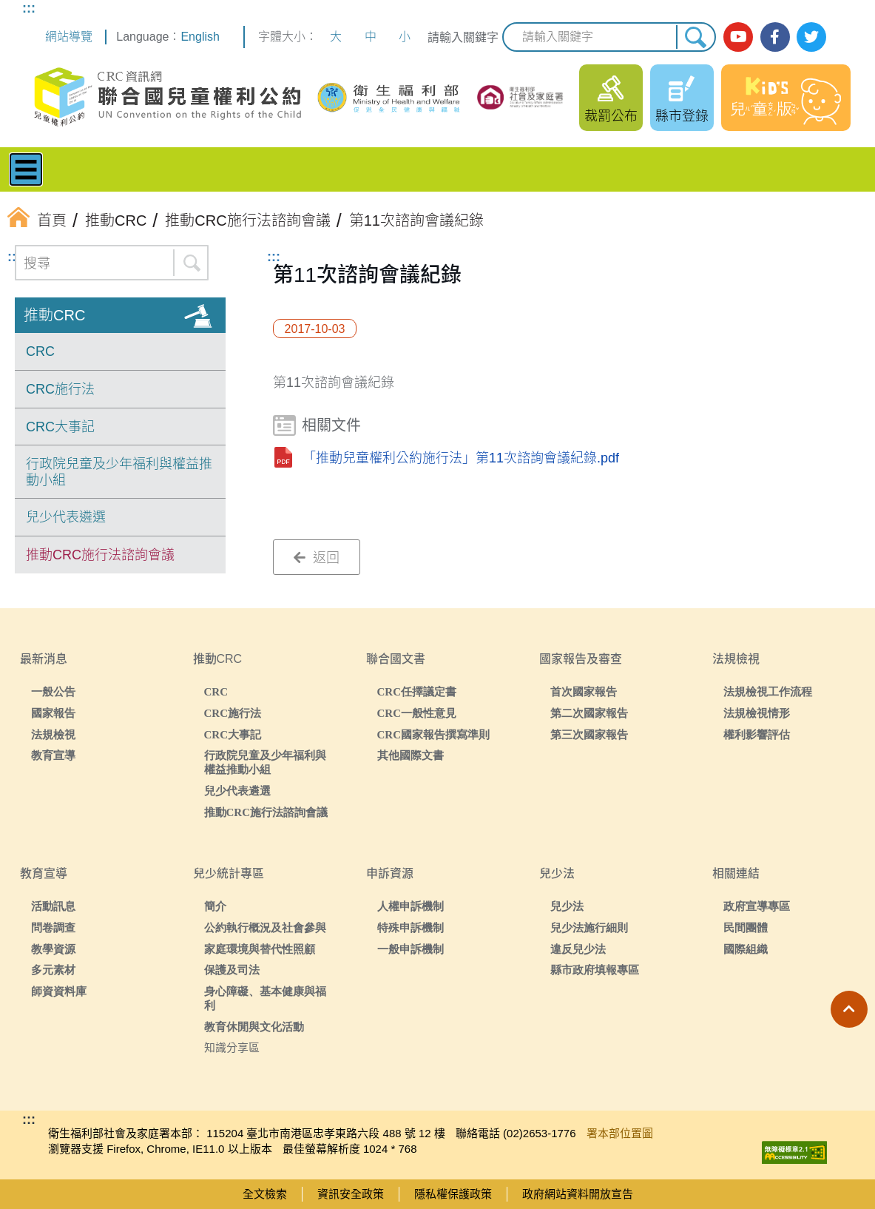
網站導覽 (68, 36)
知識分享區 (232, 1047)
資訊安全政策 (350, 1194)
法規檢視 (53, 734)
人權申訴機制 (410, 906)
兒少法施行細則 (589, 927)
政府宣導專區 (756, 906)
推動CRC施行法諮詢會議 (100, 555)
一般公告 (53, 691)
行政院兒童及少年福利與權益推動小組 (119, 472)
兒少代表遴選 (66, 517)
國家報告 (53, 712)
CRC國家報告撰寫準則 (433, 734)
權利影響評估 (756, 734)
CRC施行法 (60, 389)
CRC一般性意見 (417, 712)
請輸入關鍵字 (463, 37)
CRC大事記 (60, 427)
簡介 (215, 906)
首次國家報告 (583, 691)
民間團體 (745, 927)
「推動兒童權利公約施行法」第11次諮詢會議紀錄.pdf (461, 458)
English (199, 36)
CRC (40, 351)
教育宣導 (53, 755)
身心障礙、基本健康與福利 (265, 998)
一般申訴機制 (410, 948)
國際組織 (745, 948)
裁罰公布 (611, 116)
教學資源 (53, 948)
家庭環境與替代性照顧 (259, 948)
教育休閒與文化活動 (254, 1026)
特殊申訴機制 (410, 927)
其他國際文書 (410, 755)
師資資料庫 (59, 991)
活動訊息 (53, 906)
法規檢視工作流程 (767, 691)
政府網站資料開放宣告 (577, 1194)
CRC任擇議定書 (417, 691)
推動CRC (54, 315)
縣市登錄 (682, 116)
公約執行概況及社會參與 (265, 927)
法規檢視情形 (756, 712)
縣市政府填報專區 (594, 969)
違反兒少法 (578, 948)
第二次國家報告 (589, 712)
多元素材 (53, 969)
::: (29, 8)
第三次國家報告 (589, 734)
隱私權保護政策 (453, 1194)
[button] (849, 1009)
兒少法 (567, 906)
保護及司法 (232, 969)
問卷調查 (53, 927)
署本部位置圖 (620, 1133)
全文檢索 (265, 1194)
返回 (316, 557)
